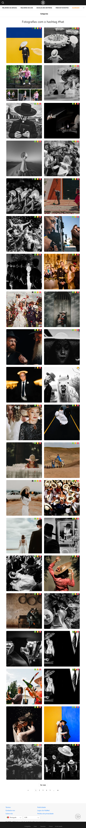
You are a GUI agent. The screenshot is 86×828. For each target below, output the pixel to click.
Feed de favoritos (62, 8)
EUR (26, 817)
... (53, 790)
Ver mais (43, 785)
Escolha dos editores (44, 8)
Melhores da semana (9, 8)
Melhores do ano (27, 8)
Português (11, 817)
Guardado (75, 8)
